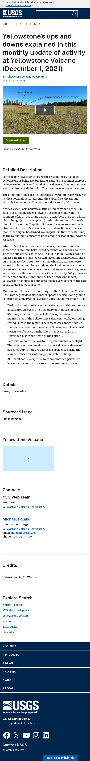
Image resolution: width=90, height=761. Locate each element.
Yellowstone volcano (16, 615)
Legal (9, 688)
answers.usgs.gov (13, 750)
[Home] (12, 16)
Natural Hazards (13, 604)
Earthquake (10, 626)
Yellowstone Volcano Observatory (26, 76)
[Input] (57, 13)
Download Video (15, 140)
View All (9, 632)
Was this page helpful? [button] (60, 757)
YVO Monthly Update (16, 610)
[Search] (74, 13)
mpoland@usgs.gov (23, 532)
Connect (11, 671)
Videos (7, 24)
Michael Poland (16, 519)
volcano (7, 621)
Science (10, 646)
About (9, 680)
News (9, 663)
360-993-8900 (22, 536)
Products (12, 654)
